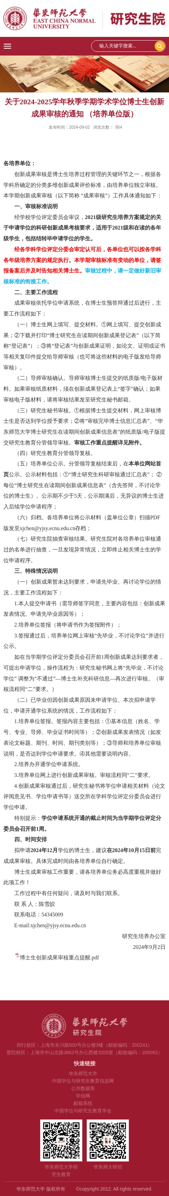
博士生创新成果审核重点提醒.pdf (59, 957)
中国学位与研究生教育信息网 (83, 1081)
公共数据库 (83, 1088)
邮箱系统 (82, 1103)
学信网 (83, 1096)
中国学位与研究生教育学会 (83, 1110)
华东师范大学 (83, 1073)
